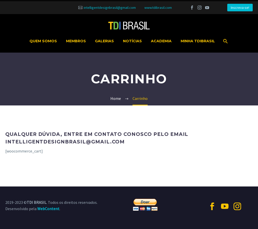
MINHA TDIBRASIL (198, 41)
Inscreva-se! (240, 7)
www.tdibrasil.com (158, 7)
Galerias (104, 41)
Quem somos (43, 41)
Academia (161, 41)
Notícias (132, 41)
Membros (76, 41)
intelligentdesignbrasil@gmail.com (110, 7)
